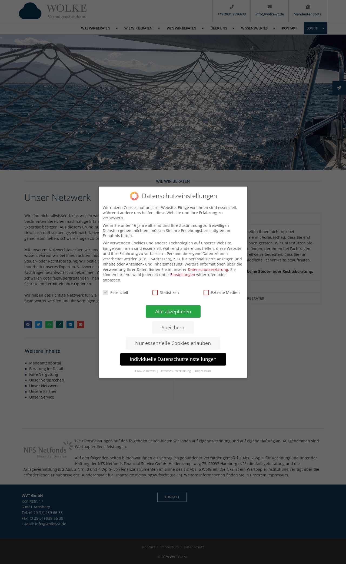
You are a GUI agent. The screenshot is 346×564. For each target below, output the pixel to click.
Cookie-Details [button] (145, 371)
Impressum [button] (203, 371)
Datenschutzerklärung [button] (175, 371)
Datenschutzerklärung (208, 269)
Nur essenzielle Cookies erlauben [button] (173, 343)
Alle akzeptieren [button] (173, 311)
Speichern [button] (173, 327)
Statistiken (165, 292)
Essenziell (115, 292)
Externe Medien (222, 292)
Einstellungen (182, 274)
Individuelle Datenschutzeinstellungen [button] (172, 359)
